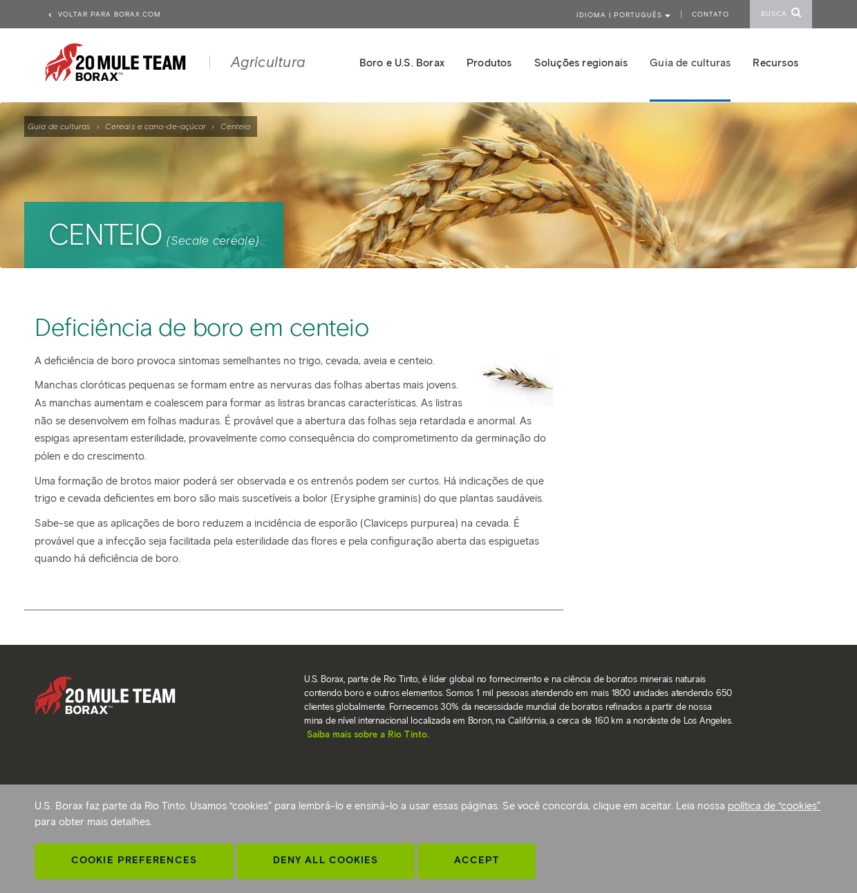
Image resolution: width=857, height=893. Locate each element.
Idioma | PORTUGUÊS (623, 14)
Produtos (489, 63)
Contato (710, 14)
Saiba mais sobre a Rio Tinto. (368, 734)
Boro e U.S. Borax (401, 63)
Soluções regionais (581, 63)
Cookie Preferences (134, 860)
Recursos (775, 63)
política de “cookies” (774, 806)
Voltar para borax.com (104, 14)
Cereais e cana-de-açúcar (155, 126)
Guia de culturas (59, 126)
